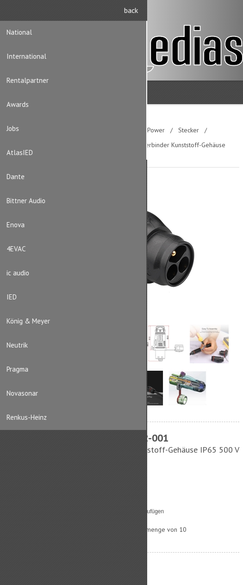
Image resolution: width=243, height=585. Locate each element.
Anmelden (229, 13)
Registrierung (211, 13)
